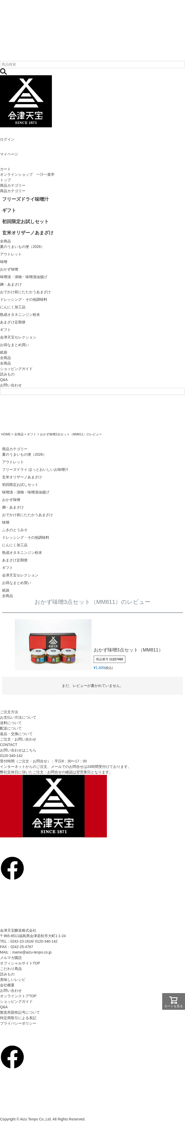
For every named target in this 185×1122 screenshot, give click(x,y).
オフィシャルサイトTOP (20, 963)
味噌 (5, 522)
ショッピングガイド (16, 369)
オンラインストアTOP (18, 996)
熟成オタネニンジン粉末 (22, 552)
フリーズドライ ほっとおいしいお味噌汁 (35, 469)
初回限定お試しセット (20, 484)
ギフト (31, 434)
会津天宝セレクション (20, 575)
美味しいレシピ (12, 979)
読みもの (7, 374)
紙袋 (5, 590)
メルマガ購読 (11, 958)
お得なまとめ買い (16, 583)
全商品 (5, 363)
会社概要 (7, 985)
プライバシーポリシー (18, 1023)
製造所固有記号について (20, 1012)
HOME (6, 434)
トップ (5, 180)
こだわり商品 (11, 969)
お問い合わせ (11, 385)
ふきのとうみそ (15, 530)
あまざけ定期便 (15, 560)
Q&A (4, 380)
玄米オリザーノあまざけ (22, 477)
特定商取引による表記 (18, 1018)
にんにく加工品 (15, 545)
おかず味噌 (11, 500)
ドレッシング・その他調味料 (25, 537)
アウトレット (13, 462)
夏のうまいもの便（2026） (24, 454)
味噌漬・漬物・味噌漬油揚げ (25, 492)
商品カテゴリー (12, 185)
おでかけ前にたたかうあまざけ (27, 515)
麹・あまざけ (13, 507)
